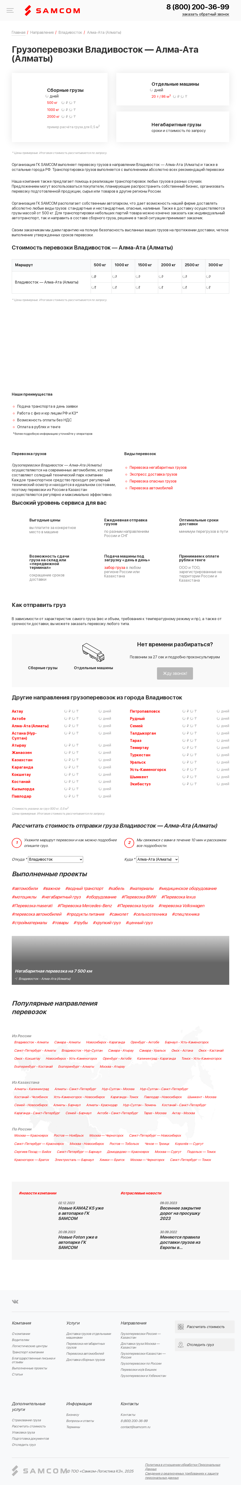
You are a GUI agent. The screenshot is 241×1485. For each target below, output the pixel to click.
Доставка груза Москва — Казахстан (140, 1345)
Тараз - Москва (155, 1113)
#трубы (80, 923)
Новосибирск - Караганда (105, 1042)
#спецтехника (185, 914)
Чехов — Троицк (157, 1144)
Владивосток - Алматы (31, 1042)
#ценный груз (139, 923)
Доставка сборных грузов (85, 1359)
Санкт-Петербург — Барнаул (79, 1152)
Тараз (135, 741)
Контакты (129, 1404)
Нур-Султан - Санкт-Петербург (164, 1089)
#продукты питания (85, 914)
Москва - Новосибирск (86, 1144)
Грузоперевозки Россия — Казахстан (140, 1335)
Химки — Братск (112, 1160)
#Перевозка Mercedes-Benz (84, 906)
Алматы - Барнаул (66, 1105)
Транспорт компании (28, 1352)
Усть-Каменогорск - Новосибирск (79, 1097)
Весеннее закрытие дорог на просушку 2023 (180, 1213)
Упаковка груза (23, 1432)
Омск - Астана (182, 1051)
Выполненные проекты (29, 1368)
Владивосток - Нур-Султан (81, 1051)
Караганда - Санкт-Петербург (37, 1113)
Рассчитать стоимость (29, 1426)
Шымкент (139, 777)
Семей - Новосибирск (31, 1105)
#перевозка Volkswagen (181, 906)
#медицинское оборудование (188, 888)
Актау (17, 711)
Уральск (138, 762)
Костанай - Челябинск (31, 1097)
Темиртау (139, 748)
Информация (79, 1404)
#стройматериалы (29, 923)
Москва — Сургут (168, 1152)
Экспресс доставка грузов (153, 474)
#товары (60, 923)
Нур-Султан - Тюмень (139, 1105)
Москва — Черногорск (106, 1136)
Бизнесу (72, 1414)
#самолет (118, 914)
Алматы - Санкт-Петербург (75, 1089)
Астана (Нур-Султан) (24, 736)
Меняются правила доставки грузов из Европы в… (180, 1242)
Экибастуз (140, 784)
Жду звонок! (175, 673)
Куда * (129, 859)
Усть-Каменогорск (148, 770)
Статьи (17, 1374)
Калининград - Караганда (156, 1059)
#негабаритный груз (61, 897)
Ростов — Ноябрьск (69, 1136)
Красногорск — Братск (31, 1160)
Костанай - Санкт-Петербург (184, 1105)
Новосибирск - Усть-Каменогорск (71, 1059)
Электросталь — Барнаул (74, 1160)
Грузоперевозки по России (140, 1363)
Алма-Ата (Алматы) (30, 726)
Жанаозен (22, 753)
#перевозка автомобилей (36, 914)
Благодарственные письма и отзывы (33, 1360)
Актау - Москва (183, 1113)
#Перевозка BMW (138, 897)
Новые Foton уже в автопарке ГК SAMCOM (77, 1242)
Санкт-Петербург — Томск (190, 1160)
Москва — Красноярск (31, 1136)
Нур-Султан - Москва (118, 1089)
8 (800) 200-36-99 (197, 7)
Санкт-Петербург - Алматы (35, 1051)
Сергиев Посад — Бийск (32, 1152)
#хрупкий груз (106, 923)
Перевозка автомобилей (151, 488)
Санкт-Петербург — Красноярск (39, 1144)
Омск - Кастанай (210, 1051)
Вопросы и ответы (80, 1420)
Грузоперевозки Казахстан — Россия (142, 1355)
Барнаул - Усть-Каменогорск (187, 1042)
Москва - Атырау (112, 1067)
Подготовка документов (30, 1438)
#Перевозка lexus (178, 897)
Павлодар (21, 796)
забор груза (114, 568)
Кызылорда (23, 789)
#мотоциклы (24, 897)
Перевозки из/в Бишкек (138, 1369)
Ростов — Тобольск (124, 1144)
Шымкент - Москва (201, 1097)
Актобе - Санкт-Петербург (117, 1113)
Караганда (22, 767)
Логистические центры (29, 1346)
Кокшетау (21, 775)
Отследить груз (24, 1444)
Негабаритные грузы (176, 124)
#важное (51, 888)
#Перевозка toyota (135, 906)
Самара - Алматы (67, 1042)
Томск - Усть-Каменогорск (201, 1059)
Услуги (72, 1323)
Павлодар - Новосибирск (163, 1097)
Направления (133, 1323)
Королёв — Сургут (189, 1144)
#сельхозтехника (150, 914)
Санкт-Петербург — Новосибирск (155, 1136)
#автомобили (25, 888)
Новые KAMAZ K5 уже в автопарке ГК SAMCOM (80, 1213)
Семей (136, 726)
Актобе (19, 719)
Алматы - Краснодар (101, 1105)
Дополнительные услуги (28, 1406)
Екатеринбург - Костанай (33, 1067)
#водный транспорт (84, 888)
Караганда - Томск (124, 1097)
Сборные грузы (65, 90)
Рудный (137, 719)
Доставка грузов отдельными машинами (88, 1335)
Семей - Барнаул (78, 1113)
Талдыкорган (143, 733)
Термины (73, 1427)
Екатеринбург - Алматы (76, 1067)
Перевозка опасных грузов (153, 481)
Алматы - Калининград (31, 1089)
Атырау (19, 745)
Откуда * (19, 859)
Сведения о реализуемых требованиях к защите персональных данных (181, 1475)
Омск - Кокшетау (27, 1059)
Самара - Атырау (120, 1051)
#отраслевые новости (140, 1193)
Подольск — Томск (201, 1152)
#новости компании (37, 1193)
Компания (21, 1323)
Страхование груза (26, 1420)
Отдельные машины (175, 84)
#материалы (141, 888)
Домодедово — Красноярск (128, 1152)
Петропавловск (145, 711)
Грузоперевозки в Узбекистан (143, 1375)
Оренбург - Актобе (144, 1042)
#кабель (116, 888)
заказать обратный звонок (205, 15)
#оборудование (101, 897)
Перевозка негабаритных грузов (158, 467)
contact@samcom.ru (135, 1427)
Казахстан (22, 760)
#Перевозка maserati (32, 906)
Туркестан (140, 755)
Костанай (21, 782)
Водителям (20, 1339)
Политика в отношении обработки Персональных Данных (182, 1467)
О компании (21, 1333)
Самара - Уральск (152, 1051)
